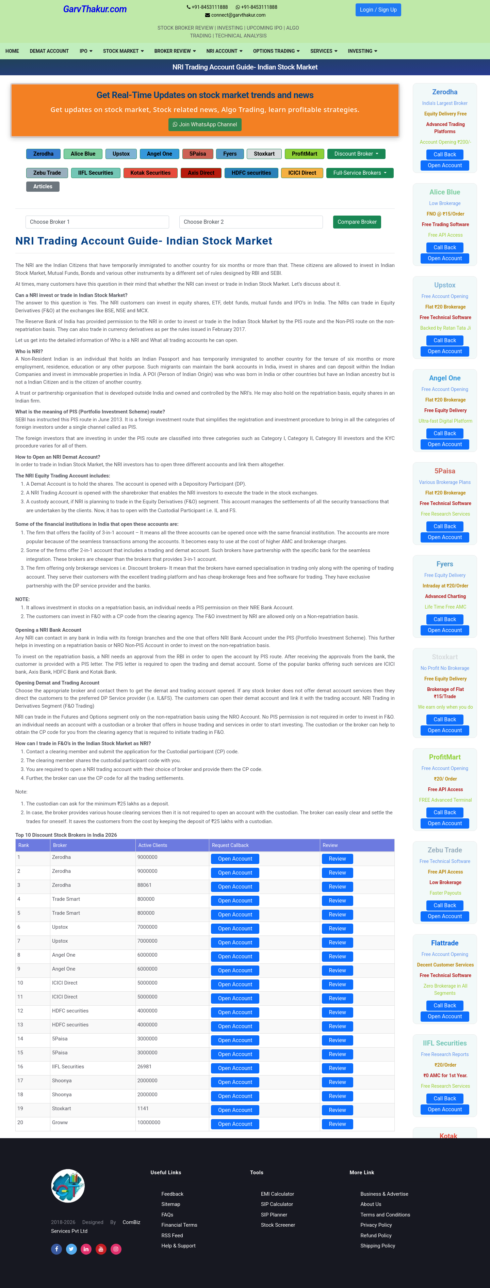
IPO (86, 51)
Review (337, 858)
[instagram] (86, 1249)
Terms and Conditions (385, 1215)
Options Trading (276, 51)
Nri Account (224, 51)
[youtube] (101, 1249)
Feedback (173, 1194)
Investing (362, 51)
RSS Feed (172, 1235)
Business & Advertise (385, 1194)
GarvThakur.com (95, 9)
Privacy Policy (376, 1225)
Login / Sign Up (378, 9)
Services (323, 51)
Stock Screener (278, 1225)
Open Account (235, 858)
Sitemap (171, 1204)
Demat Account (49, 51)
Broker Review (175, 51)
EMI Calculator (277, 1194)
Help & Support (179, 1246)
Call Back (445, 154)
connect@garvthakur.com (235, 15)
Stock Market (123, 51)
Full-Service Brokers (357, 173)
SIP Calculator (277, 1204)
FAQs (168, 1215)
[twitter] (71, 1249)
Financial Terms (180, 1225)
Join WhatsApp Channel (205, 124)
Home (12, 51)
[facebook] (56, 1249)
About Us (371, 1204)
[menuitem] (12, 51)
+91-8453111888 (207, 7)
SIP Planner (274, 1215)
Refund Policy (376, 1235)
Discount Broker (354, 154)
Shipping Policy (378, 1246)
